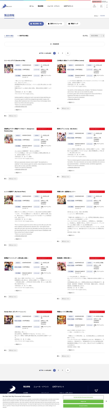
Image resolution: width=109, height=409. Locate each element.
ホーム (96, 15)
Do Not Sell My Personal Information (83, 398)
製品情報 (26, 388)
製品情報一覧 (35, 24)
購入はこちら (13, 116)
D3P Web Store (96, 395)
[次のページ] (68, 53)
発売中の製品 (10, 36)
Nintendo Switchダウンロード (44, 61)
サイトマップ (45, 394)
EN (107, 7)
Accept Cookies (83, 406)
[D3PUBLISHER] (6, 8)
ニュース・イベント (41, 388)
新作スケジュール (56, 24)
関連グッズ (76, 24)
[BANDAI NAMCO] (100, 2)
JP (106, 5)
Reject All (83, 402)
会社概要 (25, 394)
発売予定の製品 (25, 36)
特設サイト (19, 110)
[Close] (106, 402)
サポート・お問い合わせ (66, 394)
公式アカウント (58, 388)
